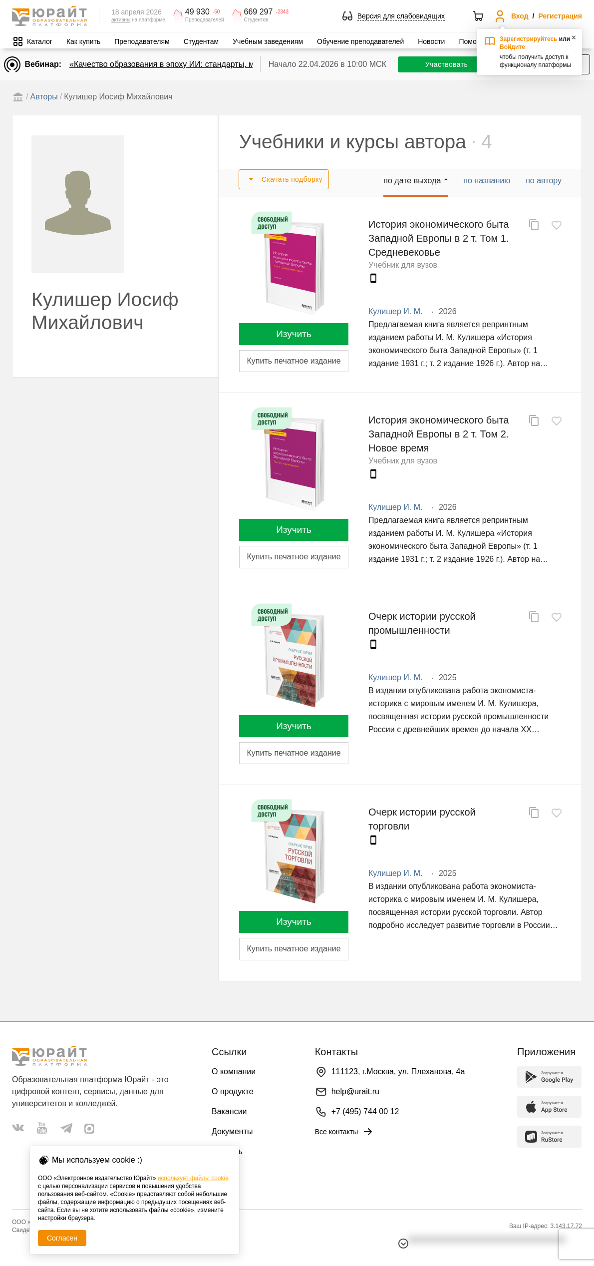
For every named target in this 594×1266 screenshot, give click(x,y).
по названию (486, 180)
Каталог (39, 41)
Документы (232, 1131)
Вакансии (229, 1111)
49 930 (197, 12)
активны (120, 19)
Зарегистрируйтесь (529, 38)
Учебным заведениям (268, 41)
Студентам (201, 41)
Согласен (62, 1238)
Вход (520, 16)
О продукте (233, 1091)
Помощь (472, 41)
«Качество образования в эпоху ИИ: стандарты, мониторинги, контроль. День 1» (218, 64)
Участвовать (446, 64)
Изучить (293, 334)
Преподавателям (141, 41)
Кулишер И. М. (395, 311)
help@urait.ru (355, 1091)
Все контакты (344, 1132)
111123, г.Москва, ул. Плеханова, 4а (398, 1071)
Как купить (83, 41)
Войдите (512, 46)
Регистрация (560, 16)
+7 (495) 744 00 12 (365, 1111)
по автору (544, 180)
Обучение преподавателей (360, 41)
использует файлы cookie (193, 1178)
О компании (234, 1071)
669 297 (258, 12)
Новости (431, 41)
